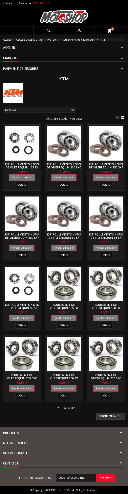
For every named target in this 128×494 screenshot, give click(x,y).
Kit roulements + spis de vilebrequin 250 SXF (106, 165)
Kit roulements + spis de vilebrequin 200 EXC (64, 165)
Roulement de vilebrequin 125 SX (64, 306)
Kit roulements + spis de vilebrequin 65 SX (106, 236)
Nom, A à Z (40, 110)
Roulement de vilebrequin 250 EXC (22, 376)
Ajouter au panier (64, 177)
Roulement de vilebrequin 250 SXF (106, 376)
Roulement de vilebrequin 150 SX (106, 306)
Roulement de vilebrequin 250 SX (64, 376)
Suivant (70, 408)
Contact (7, 3)
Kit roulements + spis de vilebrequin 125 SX (22, 165)
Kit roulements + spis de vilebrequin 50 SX (64, 236)
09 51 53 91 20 (41, 3)
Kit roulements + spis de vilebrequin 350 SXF (22, 236)
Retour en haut (111, 416)
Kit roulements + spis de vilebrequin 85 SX (22, 306)
